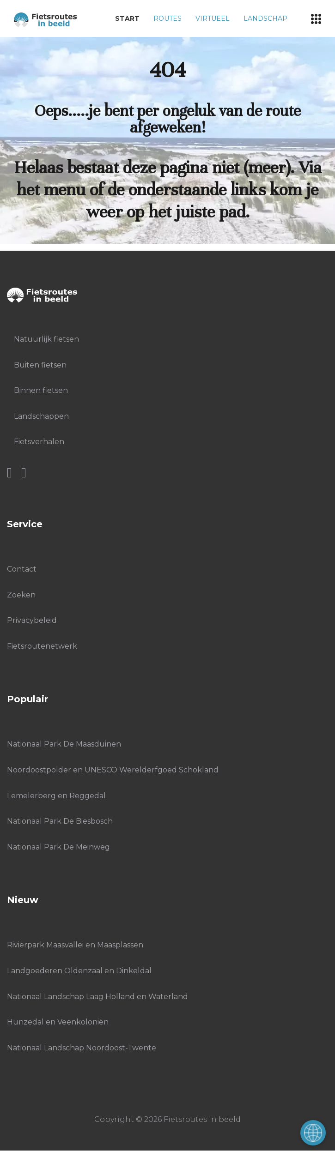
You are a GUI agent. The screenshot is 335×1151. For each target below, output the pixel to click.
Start (127, 18)
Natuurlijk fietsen (46, 339)
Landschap (265, 18)
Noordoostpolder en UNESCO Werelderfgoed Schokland (113, 769)
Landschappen (41, 416)
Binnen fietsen (41, 390)
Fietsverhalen (39, 441)
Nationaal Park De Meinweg (58, 847)
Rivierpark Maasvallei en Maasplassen (75, 944)
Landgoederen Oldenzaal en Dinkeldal (79, 970)
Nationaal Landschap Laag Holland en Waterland (97, 996)
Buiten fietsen (40, 365)
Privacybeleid (32, 620)
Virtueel (212, 18)
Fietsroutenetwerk (42, 646)
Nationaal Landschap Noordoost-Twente (81, 1047)
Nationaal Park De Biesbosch (60, 821)
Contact (22, 569)
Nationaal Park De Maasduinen (64, 744)
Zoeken (21, 595)
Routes (167, 18)
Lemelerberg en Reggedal (56, 795)
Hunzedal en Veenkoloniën (58, 1022)
